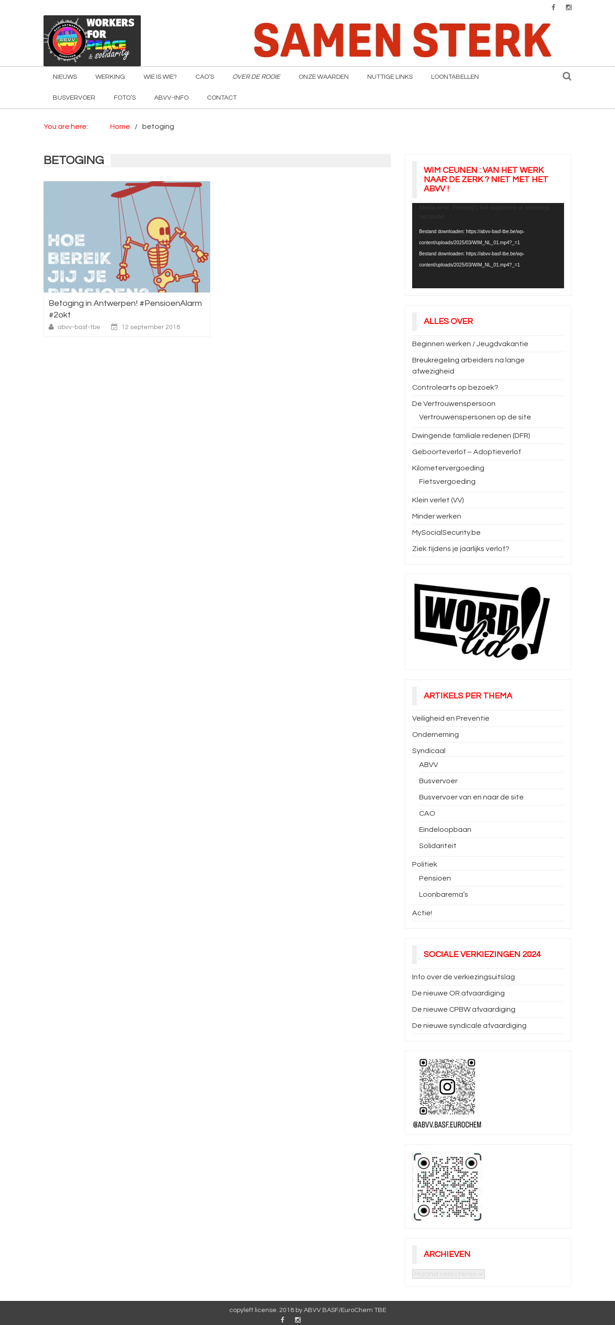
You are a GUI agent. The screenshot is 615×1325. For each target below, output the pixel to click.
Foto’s (125, 98)
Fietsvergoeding (447, 481)
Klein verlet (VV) (438, 500)
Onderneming (435, 734)
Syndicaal (429, 750)
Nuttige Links (390, 77)
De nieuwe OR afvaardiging (458, 993)
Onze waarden (324, 77)
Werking (110, 77)
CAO (427, 813)
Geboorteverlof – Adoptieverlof (466, 452)
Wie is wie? (160, 77)
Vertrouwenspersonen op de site (475, 417)
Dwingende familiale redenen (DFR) (471, 435)
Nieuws (65, 77)
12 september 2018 (150, 327)
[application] (488, 246)
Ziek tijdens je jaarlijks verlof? (460, 548)
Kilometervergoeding (448, 468)
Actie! (422, 913)
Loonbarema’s (443, 894)
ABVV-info (171, 98)
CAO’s (204, 77)
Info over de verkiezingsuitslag (463, 977)
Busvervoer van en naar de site (471, 797)
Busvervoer (74, 98)
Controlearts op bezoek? (455, 387)
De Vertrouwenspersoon (454, 403)
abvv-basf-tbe (79, 327)
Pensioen (435, 878)
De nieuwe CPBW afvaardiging (463, 1009)
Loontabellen (455, 77)
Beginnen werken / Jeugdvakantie (470, 344)
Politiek (424, 864)
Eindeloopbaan (445, 829)
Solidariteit (438, 846)
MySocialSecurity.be (446, 532)
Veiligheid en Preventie (450, 718)
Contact (222, 98)
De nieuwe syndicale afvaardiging (469, 1025)
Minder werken (436, 516)
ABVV (428, 764)
